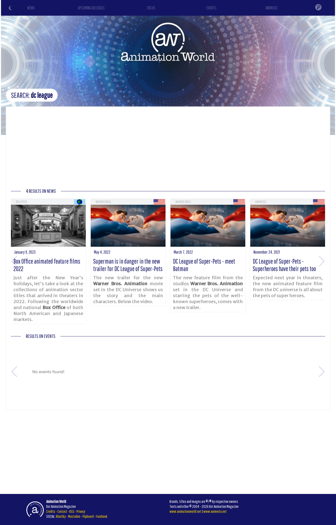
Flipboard (88, 516)
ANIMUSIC (271, 7)
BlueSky (61, 516)
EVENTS (211, 7)
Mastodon (74, 516)
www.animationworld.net (185, 511)
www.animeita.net (215, 511)
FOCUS (151, 7)
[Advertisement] (168, 149)
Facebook (101, 516)
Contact (62, 511)
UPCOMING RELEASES (91, 7)
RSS (71, 511)
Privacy (81, 511)
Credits (50, 511)
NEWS (31, 7)
